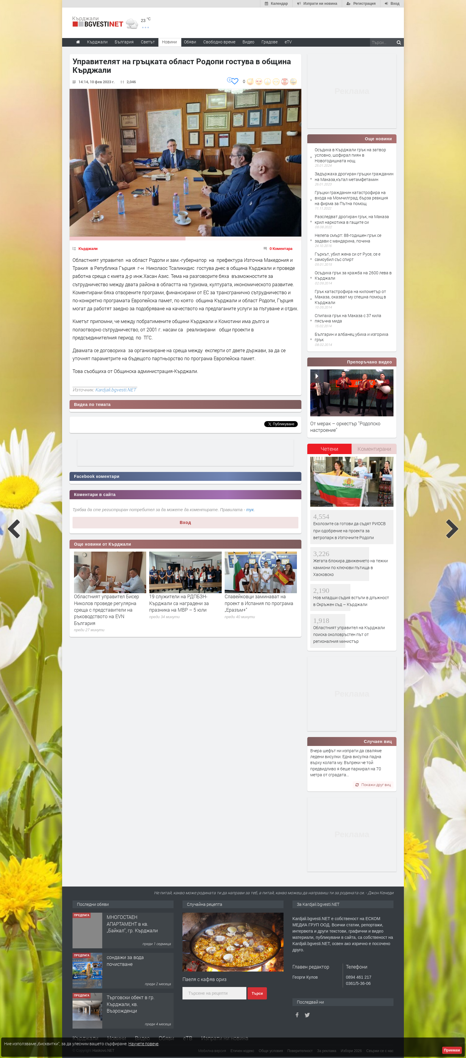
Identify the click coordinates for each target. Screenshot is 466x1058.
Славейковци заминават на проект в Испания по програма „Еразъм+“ (259, 603)
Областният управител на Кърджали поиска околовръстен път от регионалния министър (349, 634)
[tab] (329, 451)
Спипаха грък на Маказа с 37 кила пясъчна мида (348, 318)
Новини (169, 42)
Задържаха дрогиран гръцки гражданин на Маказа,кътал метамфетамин (354, 176)
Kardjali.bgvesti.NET (115, 390)
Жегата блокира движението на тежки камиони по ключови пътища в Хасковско (350, 567)
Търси (257, 993)
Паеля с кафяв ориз (204, 979)
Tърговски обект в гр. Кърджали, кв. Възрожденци (131, 1004)
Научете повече (143, 1043)
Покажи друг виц (373, 784)
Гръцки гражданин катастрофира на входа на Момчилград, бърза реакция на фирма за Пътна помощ (351, 198)
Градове (270, 42)
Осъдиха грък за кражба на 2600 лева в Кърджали (353, 275)
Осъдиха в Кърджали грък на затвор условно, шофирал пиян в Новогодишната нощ (350, 155)
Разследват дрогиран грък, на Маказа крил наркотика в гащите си (352, 219)
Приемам (452, 1050)
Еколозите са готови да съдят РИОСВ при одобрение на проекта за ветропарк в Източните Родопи (349, 530)
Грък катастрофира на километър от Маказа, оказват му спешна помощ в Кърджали (350, 297)
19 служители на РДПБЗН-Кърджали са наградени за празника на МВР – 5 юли (179, 603)
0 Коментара (281, 248)
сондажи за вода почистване (125, 960)
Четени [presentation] (329, 448)
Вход (185, 522)
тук (250, 509)
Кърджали (87, 248)
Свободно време (219, 42)
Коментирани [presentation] (374, 448)
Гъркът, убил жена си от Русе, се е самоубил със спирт (347, 256)
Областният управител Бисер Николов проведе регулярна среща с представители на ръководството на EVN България (106, 609)
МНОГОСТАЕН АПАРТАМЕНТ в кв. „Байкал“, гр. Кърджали (132, 923)
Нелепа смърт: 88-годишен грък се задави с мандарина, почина (348, 237)
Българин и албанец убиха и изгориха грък (351, 336)
